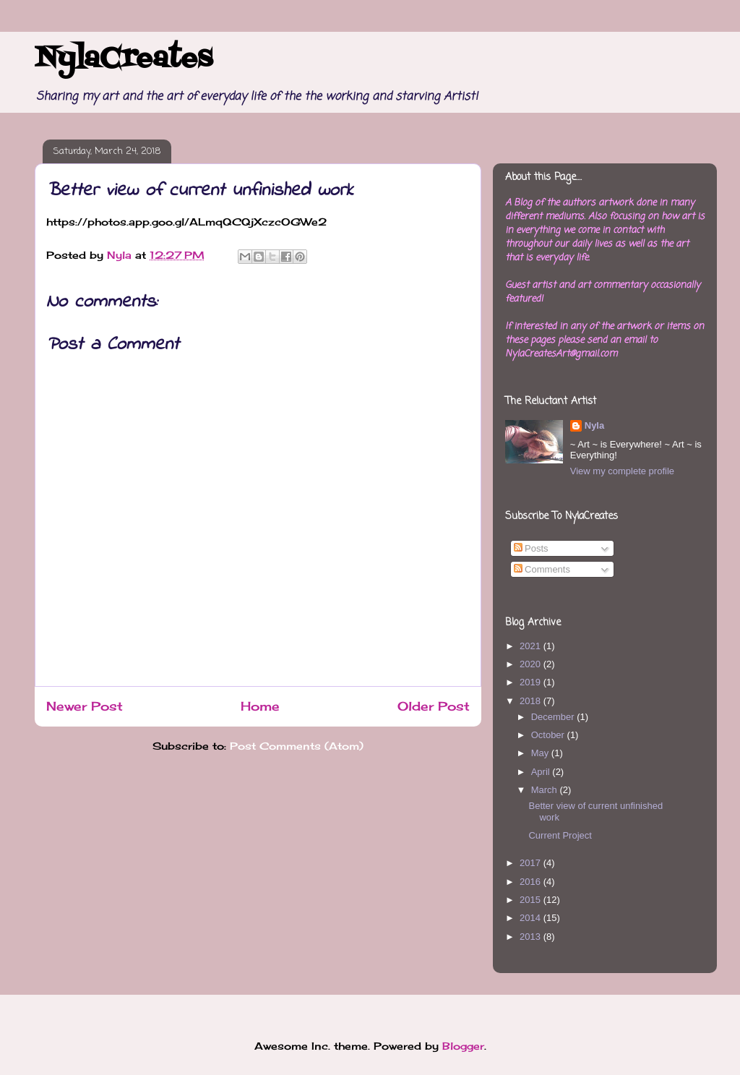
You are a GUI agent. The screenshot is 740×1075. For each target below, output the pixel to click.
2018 (531, 700)
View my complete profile (622, 471)
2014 (531, 917)
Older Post (433, 706)
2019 (531, 682)
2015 (531, 899)
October (549, 734)
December (554, 716)
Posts (531, 548)
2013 (531, 936)
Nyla (594, 425)
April (542, 771)
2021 (531, 646)
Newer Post (84, 706)
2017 (531, 862)
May (541, 753)
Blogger (463, 1046)
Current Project (559, 835)
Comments (542, 569)
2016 (531, 881)
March (545, 789)
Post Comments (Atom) (296, 746)
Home (260, 706)
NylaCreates (123, 59)
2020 (531, 664)
